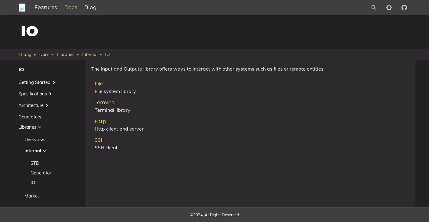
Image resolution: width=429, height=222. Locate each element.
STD (35, 163)
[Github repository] (404, 7)
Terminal (102, 110)
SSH (97, 148)
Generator (41, 173)
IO (33, 182)
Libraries (65, 54)
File (96, 92)
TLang (24, 54)
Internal (89, 54)
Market (31, 196)
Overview (34, 139)
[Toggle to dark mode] (389, 7)
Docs (95, 7)
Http (98, 129)
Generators (29, 117)
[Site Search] (347, 7)
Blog (115, 7)
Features (71, 7)
